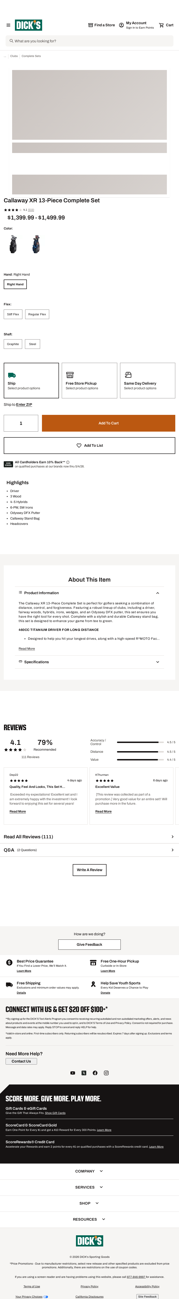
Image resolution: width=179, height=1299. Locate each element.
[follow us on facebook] (95, 1073)
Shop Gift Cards (55, 1113)
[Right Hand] (15, 284)
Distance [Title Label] (96, 751)
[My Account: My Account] (137, 25)
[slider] (140, 742)
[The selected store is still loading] (101, 25)
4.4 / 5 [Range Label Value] (171, 759)
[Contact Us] (21, 1061)
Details (21, 992)
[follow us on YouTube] (73, 1073)
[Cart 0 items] (166, 25)
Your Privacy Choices (28, 1296)
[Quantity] (21, 423)
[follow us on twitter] (84, 1073)
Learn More (24, 971)
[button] (24, 404)
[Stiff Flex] (13, 314)
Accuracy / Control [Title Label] (98, 742)
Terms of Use (32, 1286)
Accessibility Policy (147, 1286)
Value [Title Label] (94, 759)
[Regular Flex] (37, 314)
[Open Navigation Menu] (8, 25)
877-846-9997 (136, 1277)
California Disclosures (89, 1296)
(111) (31, 209)
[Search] (93, 41)
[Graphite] (13, 344)
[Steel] (32, 344)
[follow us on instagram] (106, 1073)
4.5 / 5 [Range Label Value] (171, 742)
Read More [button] (27, 648)
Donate (105, 992)
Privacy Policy (89, 1286)
